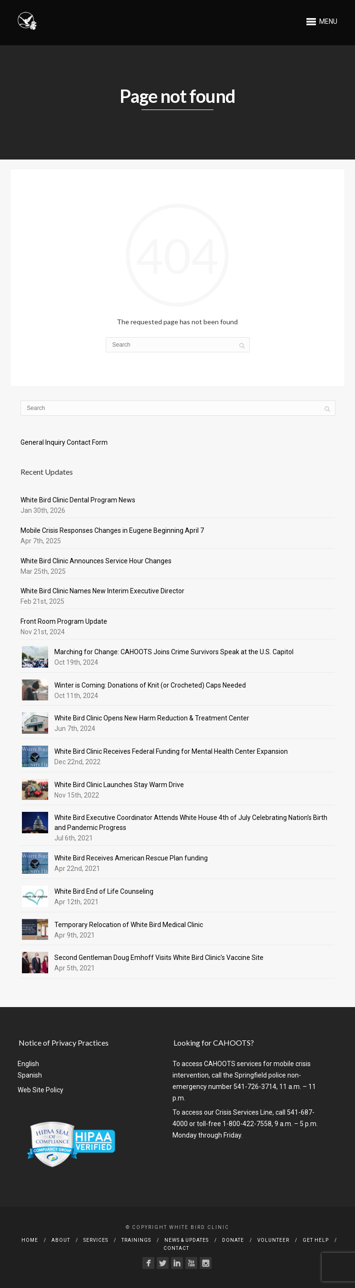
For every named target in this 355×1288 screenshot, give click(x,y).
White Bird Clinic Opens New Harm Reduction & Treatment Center (151, 718)
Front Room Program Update (63, 621)
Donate (233, 1240)
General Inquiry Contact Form (64, 442)
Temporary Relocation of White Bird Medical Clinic (128, 925)
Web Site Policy (40, 1090)
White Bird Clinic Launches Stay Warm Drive (119, 785)
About (60, 1240)
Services (95, 1240)
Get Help (316, 1240)
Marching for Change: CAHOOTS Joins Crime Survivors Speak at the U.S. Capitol (174, 652)
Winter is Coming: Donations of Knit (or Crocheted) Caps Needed (150, 685)
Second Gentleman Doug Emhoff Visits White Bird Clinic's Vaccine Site (159, 957)
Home (29, 1240)
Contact (176, 1248)
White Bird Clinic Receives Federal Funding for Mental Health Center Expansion (171, 751)
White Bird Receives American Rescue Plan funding (131, 858)
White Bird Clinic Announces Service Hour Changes (96, 561)
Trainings (136, 1240)
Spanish (30, 1075)
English (28, 1064)
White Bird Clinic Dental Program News (77, 500)
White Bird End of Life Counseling (103, 891)
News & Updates (186, 1240)
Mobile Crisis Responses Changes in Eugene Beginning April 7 (112, 530)
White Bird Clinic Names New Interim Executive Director (102, 591)
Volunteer (273, 1240)
